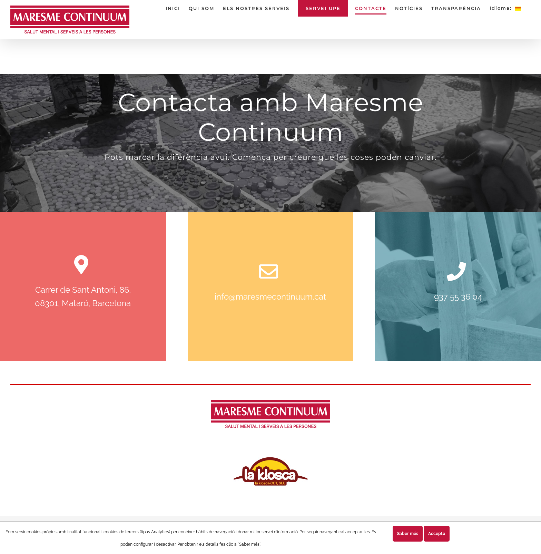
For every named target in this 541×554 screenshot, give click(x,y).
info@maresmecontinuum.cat (270, 297)
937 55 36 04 (458, 297)
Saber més (407, 533)
